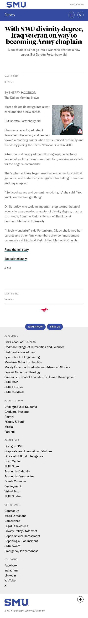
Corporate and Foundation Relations (28, 451)
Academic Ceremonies (19, 476)
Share (8, 82)
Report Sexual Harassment (22, 536)
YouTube (10, 580)
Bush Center (12, 461)
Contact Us (11, 511)
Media (8, 427)
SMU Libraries (13, 387)
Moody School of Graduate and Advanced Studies (37, 367)
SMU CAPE (11, 382)
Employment (12, 486)
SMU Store (11, 466)
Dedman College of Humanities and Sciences (34, 347)
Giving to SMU (14, 446)
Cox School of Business (20, 342)
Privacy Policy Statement (20, 531)
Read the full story (16, 250)
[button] (80, 599)
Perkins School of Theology (22, 372)
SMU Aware (12, 546)
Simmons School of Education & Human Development (40, 377)
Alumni (9, 417)
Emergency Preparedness (21, 551)
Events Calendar (15, 481)
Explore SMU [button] (77, 4)
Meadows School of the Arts (23, 362)
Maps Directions (15, 516)
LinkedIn (10, 575)
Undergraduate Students (20, 407)
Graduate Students (16, 412)
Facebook (10, 565)
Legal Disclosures (16, 526)
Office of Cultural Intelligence (23, 456)
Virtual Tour (12, 491)
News (9, 14)
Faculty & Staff (14, 422)
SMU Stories (12, 496)
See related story (15, 259)
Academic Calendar (17, 471)
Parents (9, 432)
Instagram (11, 570)
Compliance (12, 521)
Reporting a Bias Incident (21, 541)
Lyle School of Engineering (22, 357)
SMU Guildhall (14, 392)
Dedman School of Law (19, 352)
